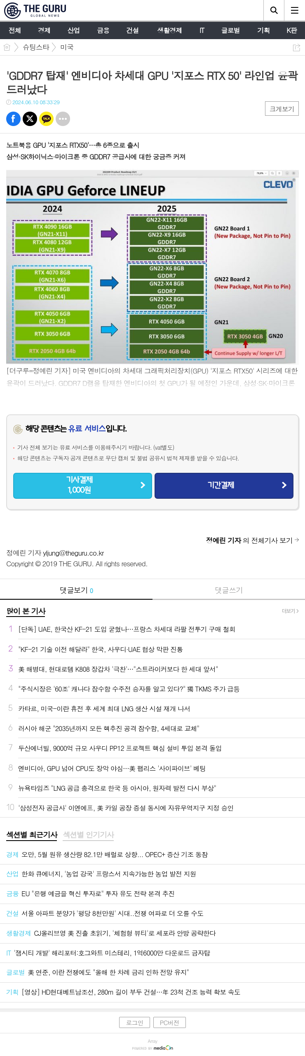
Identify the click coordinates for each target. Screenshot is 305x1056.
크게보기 (282, 109)
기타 (63, 119)
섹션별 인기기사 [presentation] (88, 835)
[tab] (31, 835)
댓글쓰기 (229, 590)
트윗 (30, 119)
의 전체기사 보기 (249, 540)
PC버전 (169, 1022)
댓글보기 (76, 590)
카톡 (46, 119)
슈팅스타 (36, 47)
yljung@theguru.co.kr (73, 553)
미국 (66, 47)
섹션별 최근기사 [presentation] (31, 835)
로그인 (134, 1022)
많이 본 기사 (25, 611)
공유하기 (296, 47)
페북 (13, 119)
